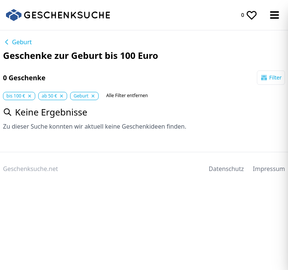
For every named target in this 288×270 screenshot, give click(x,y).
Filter (271, 77)
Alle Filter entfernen (127, 96)
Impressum (269, 169)
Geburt (17, 42)
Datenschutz (226, 169)
